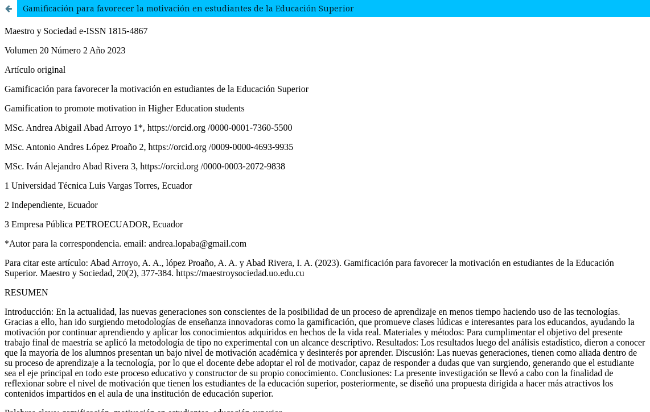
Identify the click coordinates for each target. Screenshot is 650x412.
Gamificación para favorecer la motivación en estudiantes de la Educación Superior (188, 8)
